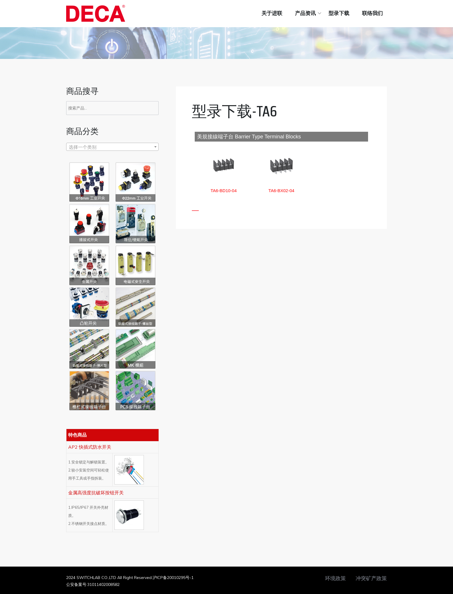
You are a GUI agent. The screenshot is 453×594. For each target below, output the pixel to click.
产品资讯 (305, 13)
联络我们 (372, 13)
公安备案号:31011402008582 (93, 584)
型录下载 (338, 13)
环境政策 (335, 578)
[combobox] (112, 147)
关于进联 (271, 13)
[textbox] (112, 147)
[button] (224, 190)
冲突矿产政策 (371, 578)
